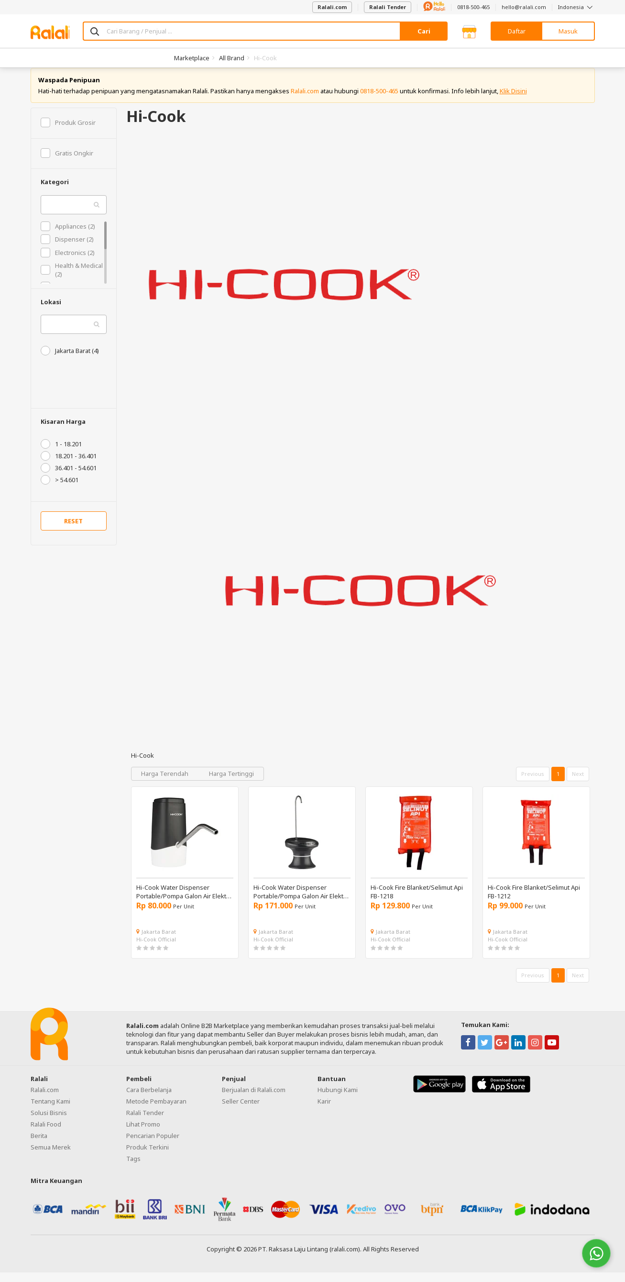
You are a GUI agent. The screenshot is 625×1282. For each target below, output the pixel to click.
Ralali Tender (387, 7)
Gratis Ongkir (67, 162)
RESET (73, 531)
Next (578, 783)
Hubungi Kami (338, 1099)
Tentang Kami (50, 1110)
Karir (324, 1110)
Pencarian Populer (152, 1145)
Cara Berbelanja (149, 1099)
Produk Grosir (68, 132)
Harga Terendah (165, 783)
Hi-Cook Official (156, 948)
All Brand (231, 58)
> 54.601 (59, 490)
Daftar (517, 31)
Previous (532, 783)
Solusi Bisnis (49, 1122)
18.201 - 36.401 (69, 466)
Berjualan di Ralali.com (253, 1099)
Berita (39, 1145)
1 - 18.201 (61, 454)
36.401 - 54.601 (69, 478)
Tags (133, 1168)
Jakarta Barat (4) (70, 360)
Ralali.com (332, 7)
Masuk (568, 31)
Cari (423, 31)
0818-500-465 (473, 7)
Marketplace (191, 58)
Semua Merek (51, 1156)
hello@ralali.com (524, 7)
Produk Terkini (147, 1156)
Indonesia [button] (576, 7)
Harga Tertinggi (231, 783)
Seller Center (241, 1110)
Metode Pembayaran (156, 1110)
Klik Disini (513, 100)
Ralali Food (46, 1133)
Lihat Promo (143, 1133)
